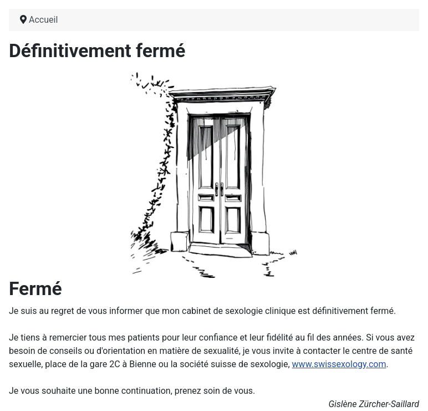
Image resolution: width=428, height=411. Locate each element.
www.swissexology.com (339, 364)
